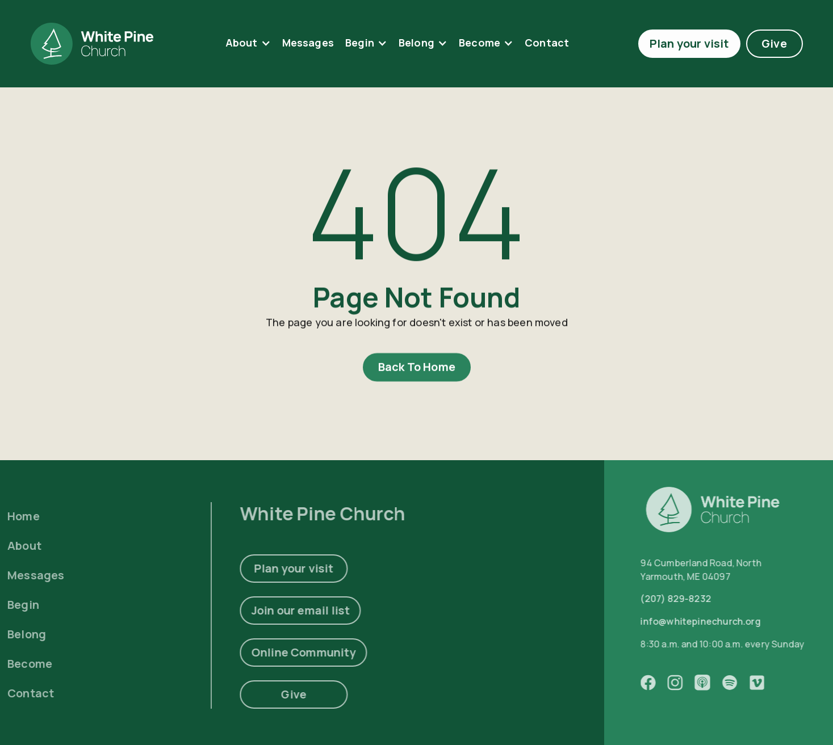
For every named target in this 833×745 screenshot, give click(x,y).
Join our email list (278, 610)
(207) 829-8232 (694, 599)
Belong (416, 42)
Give (774, 43)
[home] (92, 44)
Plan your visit (689, 43)
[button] (248, 43)
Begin (359, 42)
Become (479, 42)
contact (547, 42)
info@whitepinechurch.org (718, 622)
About (241, 42)
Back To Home (416, 370)
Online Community (281, 652)
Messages (308, 42)
